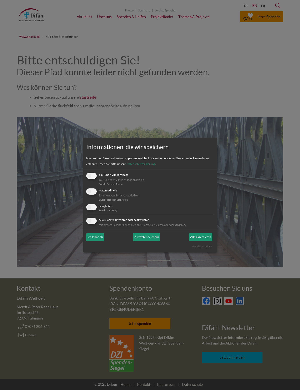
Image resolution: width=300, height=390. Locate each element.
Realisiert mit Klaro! (202, 246)
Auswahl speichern (146, 237)
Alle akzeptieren (200, 237)
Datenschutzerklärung (140, 164)
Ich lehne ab (95, 237)
